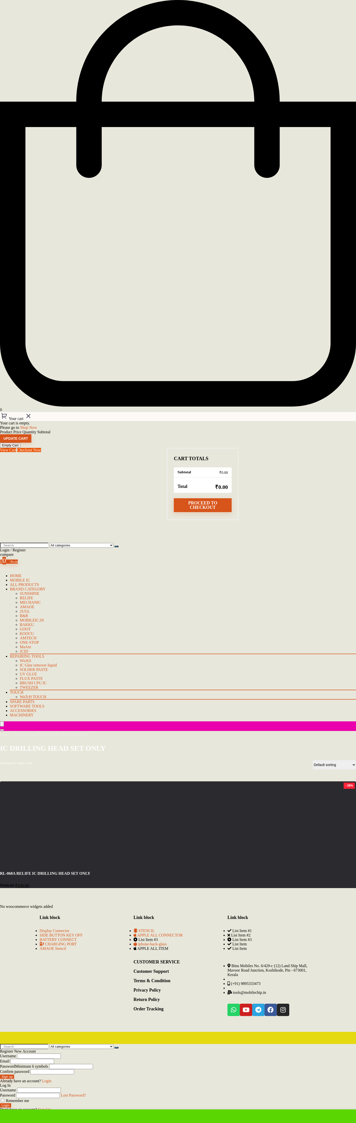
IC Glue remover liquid (38, 665)
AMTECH (28, 638)
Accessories (23, 710)
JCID (24, 651)
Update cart (15, 438)
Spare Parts (22, 702)
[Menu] (2, 724)
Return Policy (147, 999)
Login (5, 1105)
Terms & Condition (152, 980)
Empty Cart (10, 445)
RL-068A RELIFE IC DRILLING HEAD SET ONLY (45, 873)
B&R (24, 616)
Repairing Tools (27, 656)
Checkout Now (29, 450)
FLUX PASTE (31, 678)
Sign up (7, 1077)
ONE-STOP (29, 642)
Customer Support (151, 971)
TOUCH (16, 692)
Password (24, 1066)
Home (4, 734)
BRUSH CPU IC (33, 683)
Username (8, 1056)
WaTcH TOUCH (33, 697)
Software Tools (27, 706)
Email (4, 1061)
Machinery (22, 715)
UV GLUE (28, 674)
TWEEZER (29, 687)
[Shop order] (334, 764)
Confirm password (14, 1071)
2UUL (25, 611)
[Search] (116, 546)
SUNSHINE (29, 593)
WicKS (25, 661)
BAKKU (27, 625)
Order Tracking (149, 1008)
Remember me (15, 1101)
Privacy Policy (147, 990)
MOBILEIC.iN (32, 620)
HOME (16, 576)
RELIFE (26, 598)
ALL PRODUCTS (24, 584)
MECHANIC (30, 602)
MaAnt (25, 647)
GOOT (25, 629)
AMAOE (27, 607)
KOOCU (27, 633)
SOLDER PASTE (34, 669)
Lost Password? (73, 1095)
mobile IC (20, 580)
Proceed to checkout (202, 505)
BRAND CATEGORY (27, 589)
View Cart (8, 450)
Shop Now (28, 427)
